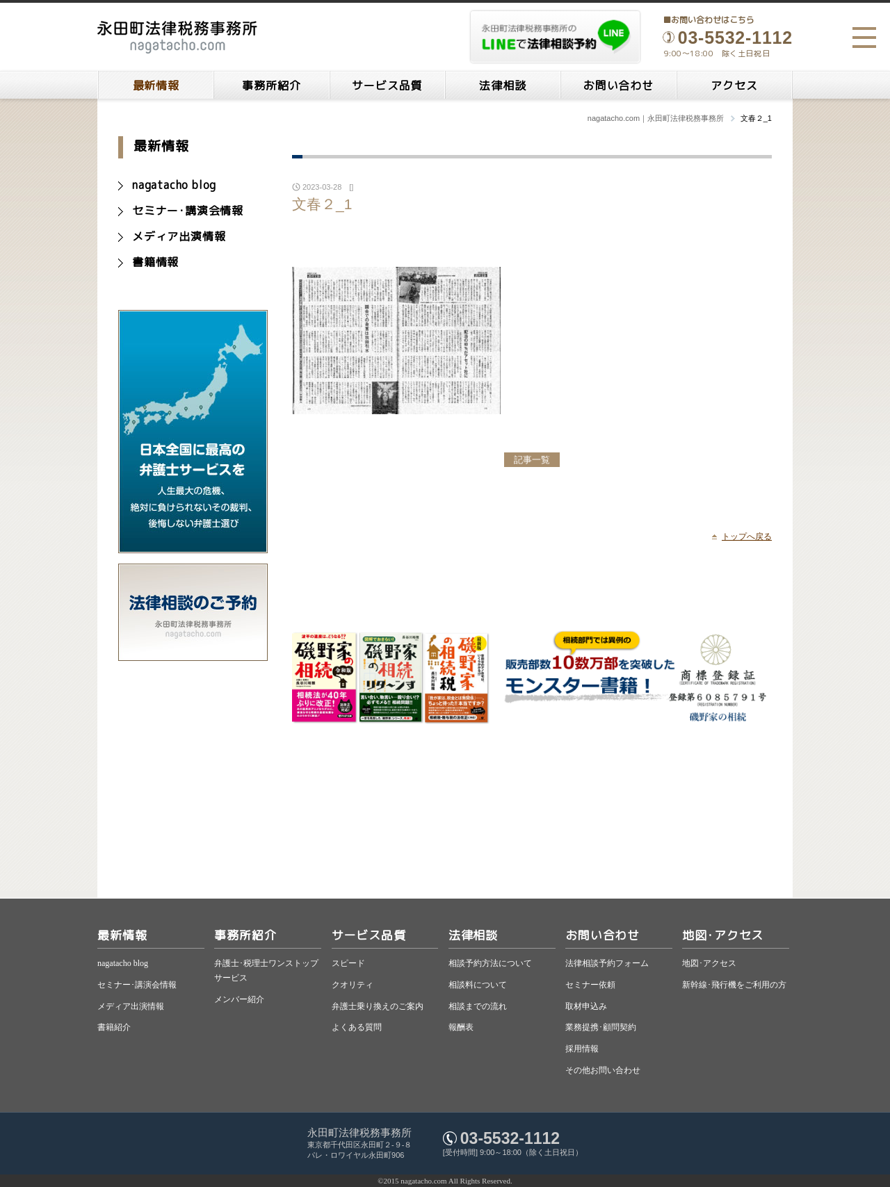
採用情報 (582, 1049)
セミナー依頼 (590, 985)
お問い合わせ (618, 85)
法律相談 (502, 85)
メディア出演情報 (178, 236)
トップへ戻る (747, 536)
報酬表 (461, 1027)
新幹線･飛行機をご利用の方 (734, 985)
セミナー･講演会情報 (187, 210)
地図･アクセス (722, 935)
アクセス (734, 85)
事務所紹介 (271, 85)
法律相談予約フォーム (607, 963)
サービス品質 (387, 85)
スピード (348, 963)
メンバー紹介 (239, 999)
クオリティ (352, 985)
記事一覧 (532, 460)
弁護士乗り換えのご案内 (377, 1006)
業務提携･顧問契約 (600, 1027)
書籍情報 (155, 262)
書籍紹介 (114, 1027)
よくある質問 (357, 1027)
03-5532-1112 (510, 1138)
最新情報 (156, 85)
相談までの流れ (477, 1006)
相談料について (477, 985)
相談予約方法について (490, 963)
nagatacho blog (174, 185)
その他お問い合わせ (602, 1070)
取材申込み (586, 1006)
